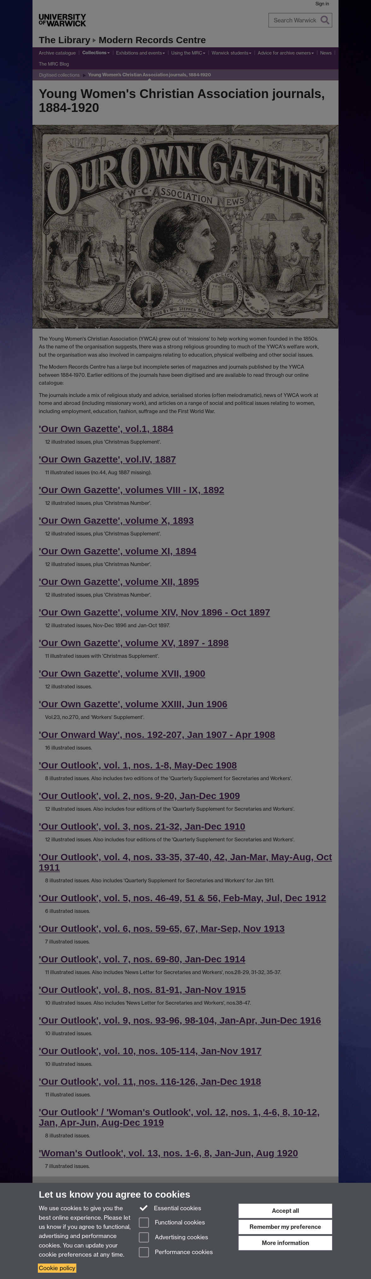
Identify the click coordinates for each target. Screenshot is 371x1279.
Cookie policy (57, 1268)
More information (285, 1243)
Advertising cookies (173, 1238)
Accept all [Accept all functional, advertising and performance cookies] (285, 1210)
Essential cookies (170, 1208)
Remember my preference (285, 1226)
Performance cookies (176, 1253)
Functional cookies (172, 1223)
